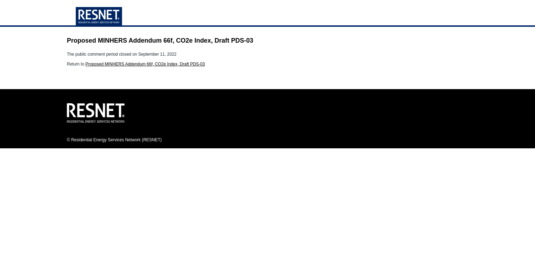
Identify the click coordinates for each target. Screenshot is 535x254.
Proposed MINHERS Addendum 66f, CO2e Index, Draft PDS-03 (145, 64)
